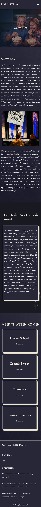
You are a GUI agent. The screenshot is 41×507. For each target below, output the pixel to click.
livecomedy (9, 4)
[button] (38, 4)
